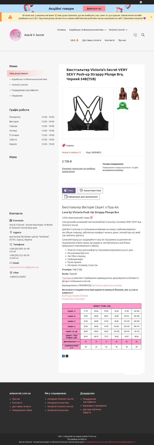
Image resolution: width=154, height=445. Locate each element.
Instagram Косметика (58, 402)
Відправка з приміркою (95, 405)
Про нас (122, 40)
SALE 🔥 (74, 40)
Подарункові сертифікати (25, 90)
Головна (61, 30)
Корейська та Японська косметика (29, 79)
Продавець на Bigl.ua (77, 439)
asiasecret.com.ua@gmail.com (24, 267)
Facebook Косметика (58, 410)
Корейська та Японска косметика (86, 30)
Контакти (110, 40)
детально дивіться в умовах (107, 285)
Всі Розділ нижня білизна (75, 295)
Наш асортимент (18, 73)
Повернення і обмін (22, 410)
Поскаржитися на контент (97, 442)
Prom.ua (92, 436)
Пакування (17, 95)
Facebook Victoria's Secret (60, 406)
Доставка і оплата (91, 40)
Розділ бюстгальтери (73, 299)
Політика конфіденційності (122, 442)
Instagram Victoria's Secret (61, 399)
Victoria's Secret (117, 30)
